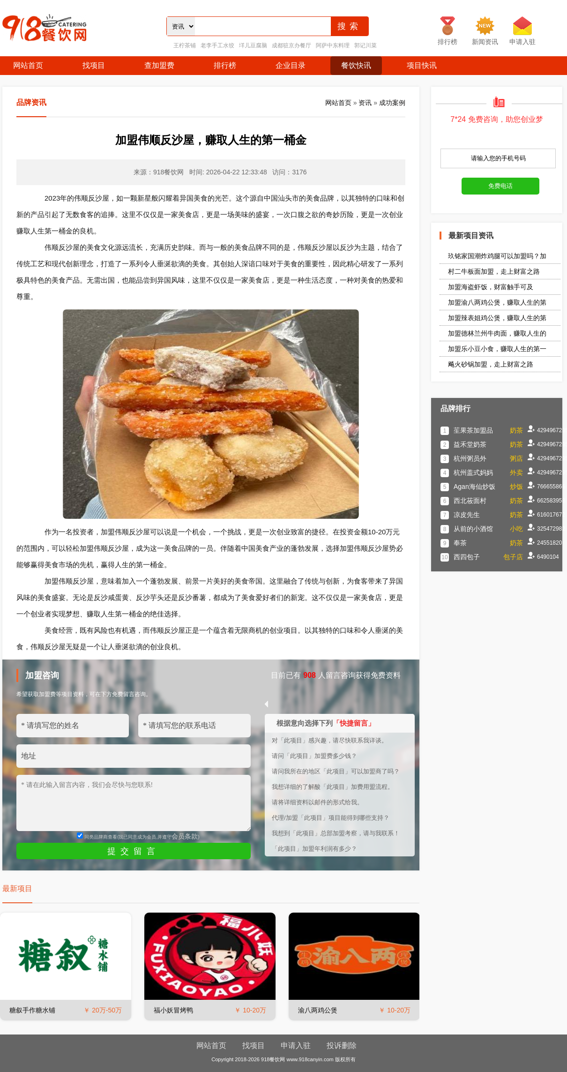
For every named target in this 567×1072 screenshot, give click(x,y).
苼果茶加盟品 (473, 430)
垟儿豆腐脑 (253, 45)
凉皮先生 (467, 514)
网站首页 (28, 65)
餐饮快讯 (356, 65)
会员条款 (185, 836)
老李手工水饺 (217, 45)
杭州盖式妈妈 (473, 472)
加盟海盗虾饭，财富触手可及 (490, 287)
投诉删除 (342, 1046)
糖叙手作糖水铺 (32, 1010)
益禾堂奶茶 (470, 444)
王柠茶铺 (184, 45)
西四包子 (467, 557)
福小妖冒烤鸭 (173, 1010)
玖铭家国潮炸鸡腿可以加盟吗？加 (497, 256)
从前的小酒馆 (473, 528)
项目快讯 (422, 65)
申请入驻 (296, 1046)
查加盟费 (159, 65)
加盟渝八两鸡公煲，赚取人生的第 (497, 302)
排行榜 (225, 65)
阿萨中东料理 (333, 45)
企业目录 (291, 65)
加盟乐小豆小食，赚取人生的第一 (497, 348)
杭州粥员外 (470, 458)
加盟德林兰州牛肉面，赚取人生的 (497, 333)
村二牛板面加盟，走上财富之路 (494, 271)
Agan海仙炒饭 (474, 486)
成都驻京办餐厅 (291, 45)
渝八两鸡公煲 (317, 1010)
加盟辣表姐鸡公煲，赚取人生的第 (497, 318)
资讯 (365, 102)
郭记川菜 (365, 45)
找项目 (93, 65)
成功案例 (392, 102)
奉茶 (460, 543)
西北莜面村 (470, 500)
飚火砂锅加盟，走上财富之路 (490, 364)
